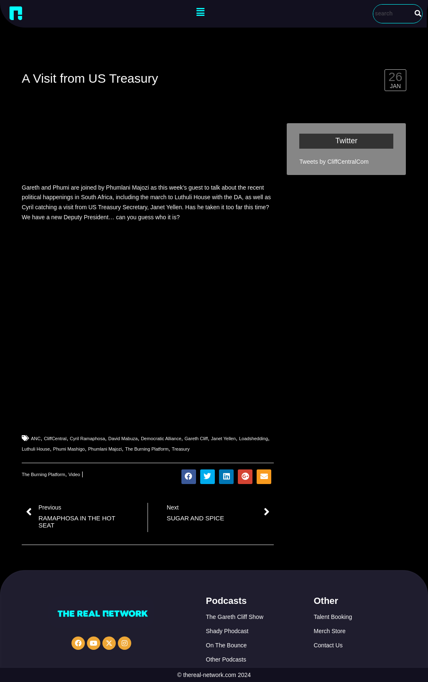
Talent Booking (332, 617)
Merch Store (329, 631)
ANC (36, 438)
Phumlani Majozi (105, 448)
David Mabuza (123, 438)
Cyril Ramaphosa (87, 438)
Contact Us (327, 645)
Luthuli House (36, 448)
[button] (200, 12)
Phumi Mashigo (69, 448)
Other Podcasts (226, 659)
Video (74, 474)
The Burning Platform (146, 448)
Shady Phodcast (227, 631)
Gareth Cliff (196, 438)
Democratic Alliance (161, 438)
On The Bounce (226, 645)
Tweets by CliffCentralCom (333, 161)
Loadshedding (253, 438)
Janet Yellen (223, 438)
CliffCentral (55, 438)
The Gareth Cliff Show (234, 617)
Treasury (181, 448)
